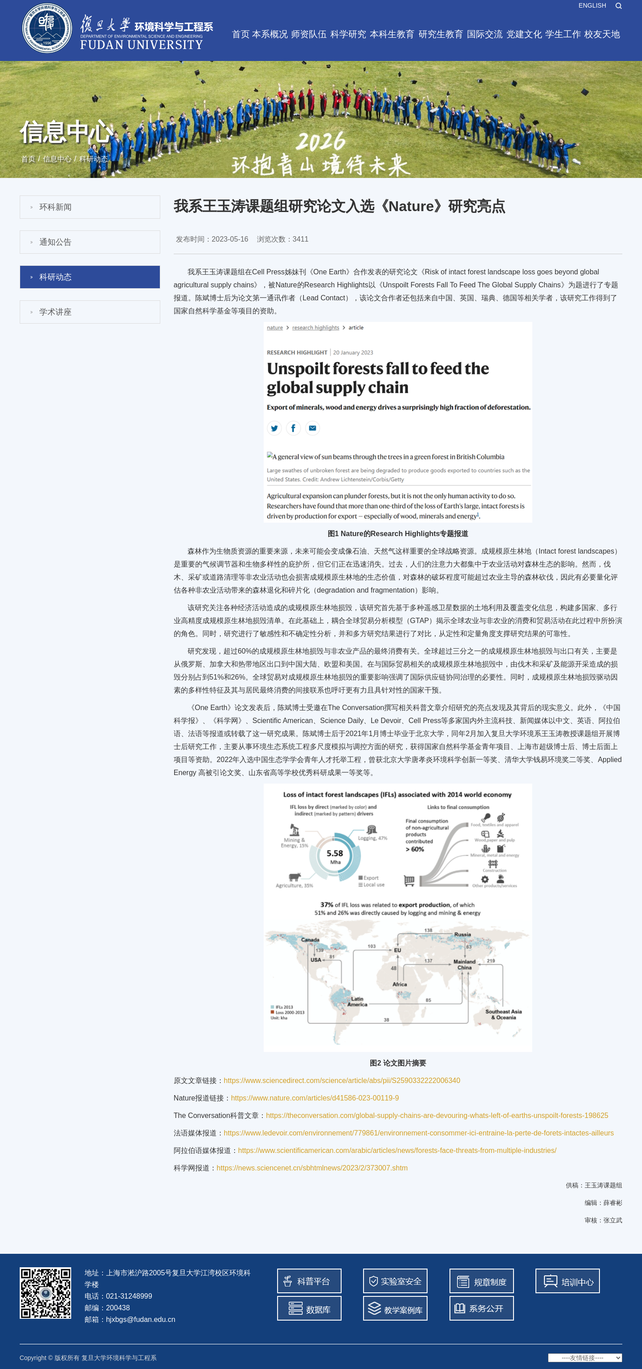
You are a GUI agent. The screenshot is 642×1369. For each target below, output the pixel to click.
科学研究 (348, 34)
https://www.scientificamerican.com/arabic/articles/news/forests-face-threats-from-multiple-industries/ (397, 1150)
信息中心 (57, 159)
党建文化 (524, 34)
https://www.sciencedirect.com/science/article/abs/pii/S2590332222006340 (342, 1080)
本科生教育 (392, 34)
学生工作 (563, 34)
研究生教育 (441, 34)
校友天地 (602, 34)
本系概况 (270, 34)
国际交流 (485, 34)
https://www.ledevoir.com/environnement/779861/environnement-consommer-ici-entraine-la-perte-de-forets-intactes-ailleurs (419, 1133)
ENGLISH (592, 5)
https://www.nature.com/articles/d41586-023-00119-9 (315, 1098)
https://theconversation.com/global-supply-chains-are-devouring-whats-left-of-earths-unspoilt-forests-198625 (437, 1115)
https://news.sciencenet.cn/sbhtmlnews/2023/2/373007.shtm (312, 1168)
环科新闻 (55, 207)
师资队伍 (309, 34)
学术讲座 (55, 312)
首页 (241, 34)
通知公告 (55, 242)
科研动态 (93, 159)
